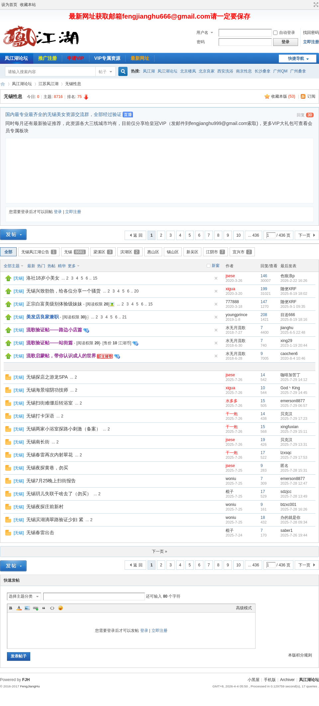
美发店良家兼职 (42, 316)
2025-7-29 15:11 (293, 431)
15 (95, 278)
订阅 (311, 96)
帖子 (103, 71)
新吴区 (192, 252)
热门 (41, 266)
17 (263, 452)
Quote (44, 608)
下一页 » (159, 551)
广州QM (280, 71)
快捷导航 (296, 58)
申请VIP (75, 58)
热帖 (51, 266)
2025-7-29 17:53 (293, 457)
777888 (232, 301)
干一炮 (232, 414)
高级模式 (244, 608)
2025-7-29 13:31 (293, 444)
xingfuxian (289, 426)
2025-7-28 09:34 (293, 522)
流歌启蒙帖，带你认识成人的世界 (61, 355)
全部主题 (12, 266)
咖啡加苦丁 (290, 375)
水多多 (232, 401)
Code (52, 608)
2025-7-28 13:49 (293, 496)
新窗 (216, 265)
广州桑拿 (298, 71)
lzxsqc (285, 452)
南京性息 (244, 71)
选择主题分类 (21, 596)
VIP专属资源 (107, 58)
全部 (8, 252)
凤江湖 (149, 71)
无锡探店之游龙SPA (47, 377)
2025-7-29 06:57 (293, 406)
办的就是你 (290, 517)
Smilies (60, 608)
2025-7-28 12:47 (293, 483)
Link (35, 608)
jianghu (286, 327)
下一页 (304, 235)
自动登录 (284, 32)
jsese (230, 276)
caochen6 (289, 353)
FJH (26, 679)
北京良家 (207, 71)
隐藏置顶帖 (216, 278)
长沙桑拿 (262, 71)
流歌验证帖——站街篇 (49, 342)
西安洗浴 (225, 71)
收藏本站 (28, 4)
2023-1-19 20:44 (293, 345)
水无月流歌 (236, 327)
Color (19, 608)
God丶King (290, 388)
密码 (201, 42)
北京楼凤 (188, 71)
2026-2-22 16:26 (293, 281)
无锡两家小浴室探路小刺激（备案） (63, 428)
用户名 (202, 32)
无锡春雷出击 (40, 532)
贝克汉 (286, 414)
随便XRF (288, 289)
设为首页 (9, 4)
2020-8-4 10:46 (292, 358)
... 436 (253, 235)
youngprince (236, 314)
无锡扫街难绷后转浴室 (49, 403)
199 (264, 289)
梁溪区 (103, 252)
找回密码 (311, 32)
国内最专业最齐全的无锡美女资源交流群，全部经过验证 (63, 114)
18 (263, 517)
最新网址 (140, 58)
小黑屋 (254, 679)
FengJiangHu (30, 686)
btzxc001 (288, 504)
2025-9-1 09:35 (292, 306)
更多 (72, 266)
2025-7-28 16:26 (293, 509)
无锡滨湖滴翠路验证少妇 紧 (54, 519)
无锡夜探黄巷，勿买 (47, 467)
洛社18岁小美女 (42, 278)
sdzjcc (285, 491)
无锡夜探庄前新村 (44, 506)
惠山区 (153, 252)
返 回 (137, 235)
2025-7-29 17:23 (293, 418)
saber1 (286, 530)
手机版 (270, 679)
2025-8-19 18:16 (293, 319)
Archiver (287, 679)
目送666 (287, 314)
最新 (31, 266)
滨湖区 (130, 252)
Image (27, 608)
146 (264, 276)
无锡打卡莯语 (40, 415)
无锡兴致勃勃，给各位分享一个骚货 (63, 291)
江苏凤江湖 (48, 83)
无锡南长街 (38, 441)
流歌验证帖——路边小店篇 (54, 329)
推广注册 (47, 58)
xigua (230, 289)
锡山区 (173, 252)
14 (263, 375)
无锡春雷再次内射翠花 (49, 454)
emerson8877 (292, 401)
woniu (231, 478)
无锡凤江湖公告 (38, 252)
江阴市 (215, 252)
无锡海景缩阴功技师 (47, 390)
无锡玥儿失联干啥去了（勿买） (58, 493)
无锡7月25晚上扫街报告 (51, 480)
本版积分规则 (300, 655)
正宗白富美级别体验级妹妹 (54, 303)
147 (264, 301)
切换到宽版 (315, 5)
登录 (58, 211)
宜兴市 (242, 252)
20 (136, 291)
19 (263, 439)
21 (124, 317)
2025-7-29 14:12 (293, 380)
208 (264, 314)
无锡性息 (73, 83)
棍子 (230, 491)
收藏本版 (283, 96)
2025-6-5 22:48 (292, 332)
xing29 (286, 340)
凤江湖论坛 (167, 71)
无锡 (75, 252)
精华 (62, 266)
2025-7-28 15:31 (293, 470)
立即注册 (311, 42)
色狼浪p (287, 276)
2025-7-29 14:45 (293, 393)
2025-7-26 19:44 (293, 535)
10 (238, 235)
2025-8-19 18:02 (293, 293)
